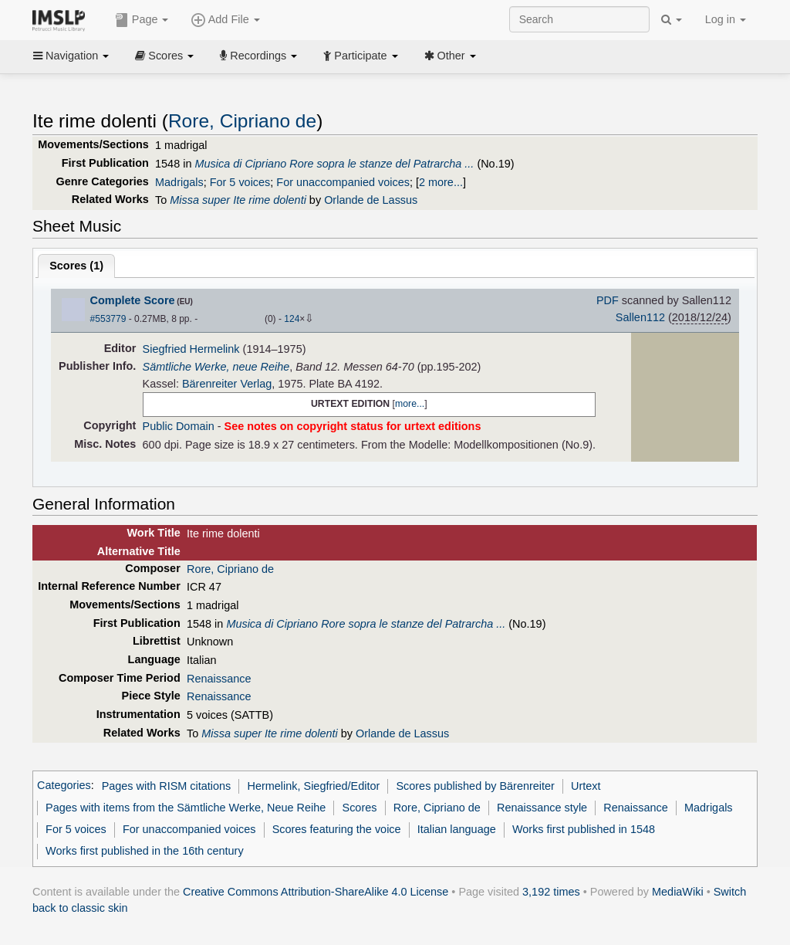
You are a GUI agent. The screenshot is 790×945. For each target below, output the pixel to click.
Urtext (586, 786)
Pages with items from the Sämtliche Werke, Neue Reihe (186, 807)
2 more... (441, 182)
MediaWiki (678, 892)
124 (291, 318)
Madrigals (179, 182)
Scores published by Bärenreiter (475, 786)
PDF (607, 300)
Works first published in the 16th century (145, 851)
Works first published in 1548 (583, 829)
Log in (725, 19)
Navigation (71, 55)
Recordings (258, 55)
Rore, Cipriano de (242, 120)
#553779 (108, 318)
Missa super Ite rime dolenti (238, 200)
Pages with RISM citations (166, 786)
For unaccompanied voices (343, 182)
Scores (164, 55)
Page (142, 20)
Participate (360, 55)
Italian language (456, 829)
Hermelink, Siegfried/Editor (314, 786)
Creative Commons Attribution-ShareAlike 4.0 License (315, 892)
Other (450, 55)
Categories (64, 786)
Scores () (76, 265)
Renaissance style (542, 807)
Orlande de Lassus (370, 200)
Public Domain (178, 426)
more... (409, 403)
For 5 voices (240, 182)
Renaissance (219, 678)
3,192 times (551, 892)
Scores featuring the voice (336, 829)
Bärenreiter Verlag (227, 384)
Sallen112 (640, 317)
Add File (225, 20)
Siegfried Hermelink (191, 349)
